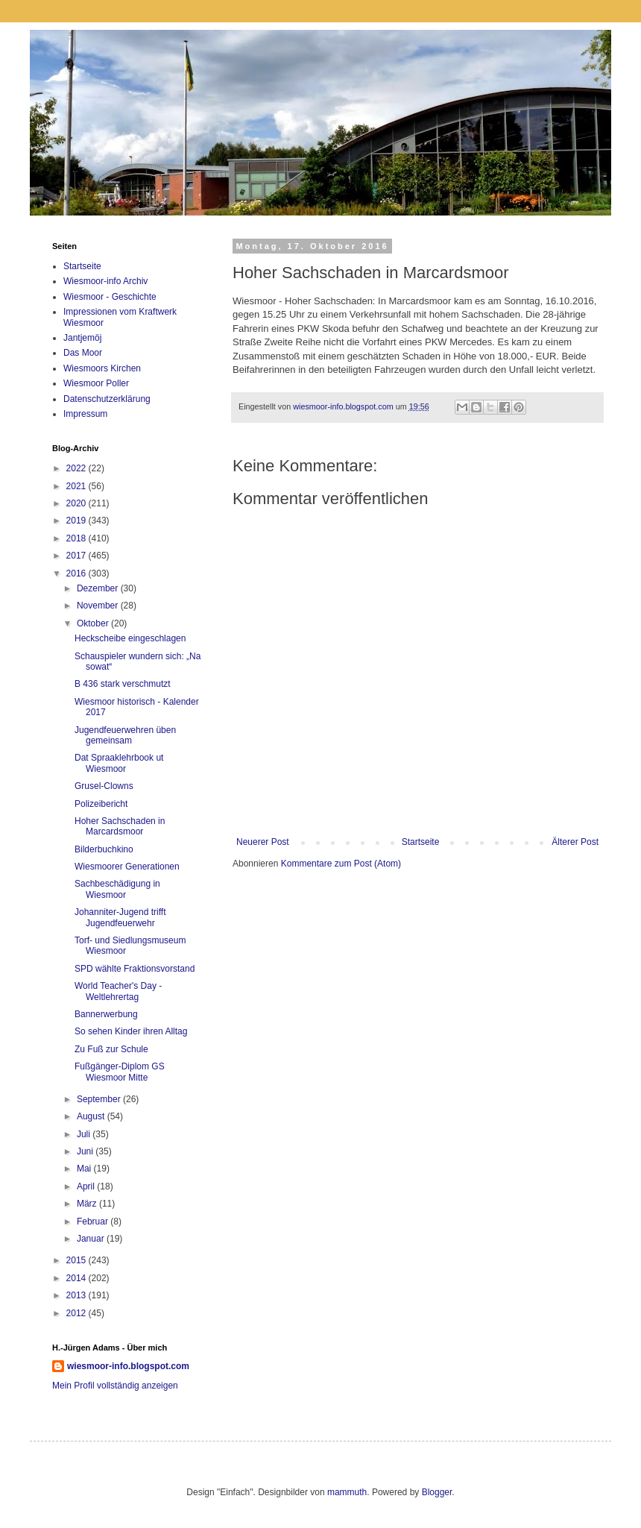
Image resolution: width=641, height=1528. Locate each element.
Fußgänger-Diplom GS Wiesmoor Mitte (120, 1071)
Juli (84, 1134)
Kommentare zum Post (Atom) (341, 863)
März (88, 1203)
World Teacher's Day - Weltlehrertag (118, 991)
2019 (77, 520)
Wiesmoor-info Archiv (105, 281)
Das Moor (82, 353)
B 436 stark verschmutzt (123, 684)
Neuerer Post (262, 842)
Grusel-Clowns (104, 786)
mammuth (347, 1492)
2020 (77, 503)
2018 (77, 538)
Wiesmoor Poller (96, 383)
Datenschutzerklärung (107, 399)
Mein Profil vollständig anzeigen (115, 1385)
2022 (77, 468)
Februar (93, 1221)
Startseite (421, 842)
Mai (85, 1168)
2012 (77, 1313)
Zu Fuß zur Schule (111, 1049)
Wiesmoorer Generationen (127, 866)
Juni (86, 1151)
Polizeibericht (101, 804)
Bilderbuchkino (104, 849)
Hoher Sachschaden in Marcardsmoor (120, 826)
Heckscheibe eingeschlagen (130, 638)
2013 (77, 1295)
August (92, 1116)
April (87, 1186)
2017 (77, 555)
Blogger (437, 1492)
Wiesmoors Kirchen (102, 368)
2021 (77, 486)
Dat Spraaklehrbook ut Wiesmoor (119, 762)
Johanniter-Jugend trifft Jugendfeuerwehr (120, 917)
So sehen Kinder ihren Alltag (131, 1031)
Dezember (99, 588)
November (99, 605)
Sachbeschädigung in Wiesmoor (117, 888)
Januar (92, 1238)
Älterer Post (575, 842)
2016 (77, 573)
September (100, 1099)
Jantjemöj (82, 338)
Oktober (94, 623)
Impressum (85, 414)
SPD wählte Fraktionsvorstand (135, 968)
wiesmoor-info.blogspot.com (128, 1366)
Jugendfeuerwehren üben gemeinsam (125, 735)
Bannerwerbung (106, 1014)
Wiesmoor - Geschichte (110, 297)
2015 (77, 1260)
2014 (77, 1278)
